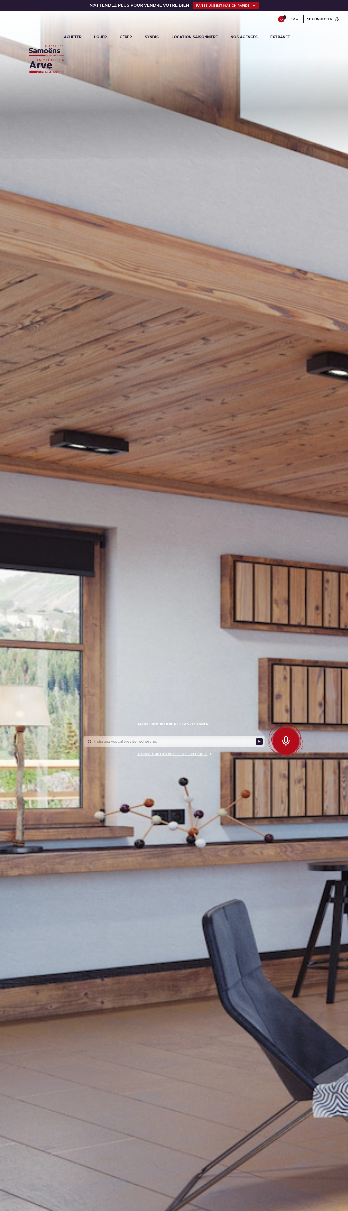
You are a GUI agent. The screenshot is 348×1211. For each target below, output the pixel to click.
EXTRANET (281, 37)
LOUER (100, 37)
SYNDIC (152, 37)
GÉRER (126, 37)
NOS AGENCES (244, 37)
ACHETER (72, 37)
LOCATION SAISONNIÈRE (195, 37)
